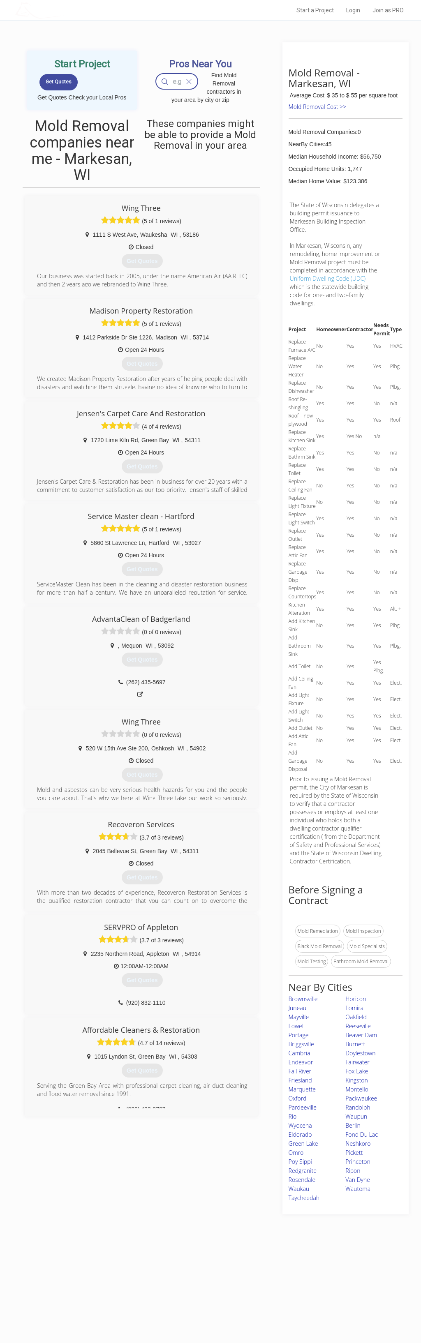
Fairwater (357, 1062)
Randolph (357, 1107)
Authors (291, 1292)
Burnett (355, 1044)
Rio (293, 1116)
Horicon (355, 999)
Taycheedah (304, 1198)
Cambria (299, 1053)
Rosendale (302, 1180)
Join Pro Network (187, 1273)
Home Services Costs (101, 1273)
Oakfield (355, 1017)
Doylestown (360, 1053)
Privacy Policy (298, 1282)
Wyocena (300, 1125)
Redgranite (303, 1171)
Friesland (300, 1080)
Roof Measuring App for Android (204, 1310)
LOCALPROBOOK (63, 10)
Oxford (298, 1098)
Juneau (297, 1008)
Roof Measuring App (191, 1292)
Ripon (352, 1171)
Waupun (356, 1116)
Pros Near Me (92, 1282)
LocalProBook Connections (313, 1301)
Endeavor (301, 1062)
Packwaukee (361, 1098)
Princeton (357, 1161)
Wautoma (357, 1189)
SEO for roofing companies (312, 1310)
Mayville (299, 1017)
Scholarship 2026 (302, 1273)
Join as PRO (388, 10)
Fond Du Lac (361, 1134)
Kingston (356, 1080)
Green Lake (303, 1143)
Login (353, 10)
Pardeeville (303, 1107)
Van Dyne (357, 1180)
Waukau (299, 1189)
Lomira (354, 1008)
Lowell (297, 1026)
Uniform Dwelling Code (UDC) (328, 278)
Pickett (354, 1152)
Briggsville (301, 1044)
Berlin (353, 1125)
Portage (299, 1035)
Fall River (300, 1071)
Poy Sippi (300, 1161)
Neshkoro (357, 1143)
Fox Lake (356, 1071)
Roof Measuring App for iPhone (203, 1301)
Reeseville (358, 1026)
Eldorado (300, 1134)
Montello (356, 1089)
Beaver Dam (361, 1035)
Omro (296, 1152)
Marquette (302, 1089)
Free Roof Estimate (98, 1301)
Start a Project (315, 10)
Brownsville (303, 999)
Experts (176, 1282)
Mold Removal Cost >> (317, 107)
